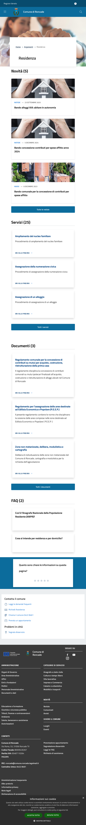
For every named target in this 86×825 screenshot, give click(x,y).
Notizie (17, 102)
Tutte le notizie (43, 209)
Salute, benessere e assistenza (14, 720)
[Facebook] (67, 655)
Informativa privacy (9, 787)
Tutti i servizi (43, 327)
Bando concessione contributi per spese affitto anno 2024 (41, 149)
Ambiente (5, 716)
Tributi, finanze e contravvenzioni (15, 713)
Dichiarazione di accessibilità (13, 794)
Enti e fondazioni (8, 682)
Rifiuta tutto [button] (53, 815)
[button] (43, 821)
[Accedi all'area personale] (75, 3)
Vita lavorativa (50, 679)
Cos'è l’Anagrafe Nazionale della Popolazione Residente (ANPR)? (38, 514)
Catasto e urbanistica (53, 685)
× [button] (83, 798)
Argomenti (28, 46)
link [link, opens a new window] (66, 810)
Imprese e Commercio (53, 682)
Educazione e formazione (12, 706)
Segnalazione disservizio (54, 746)
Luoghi (46, 725)
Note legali (6, 790)
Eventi (46, 729)
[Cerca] (80, 11)
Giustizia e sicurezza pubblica (14, 709)
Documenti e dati (8, 692)
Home (18, 46)
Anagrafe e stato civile (53, 672)
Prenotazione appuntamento (56, 742)
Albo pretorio (7, 783)
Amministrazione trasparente (14, 780)
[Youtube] (73, 655)
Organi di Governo (9, 672)
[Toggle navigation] (4, 11)
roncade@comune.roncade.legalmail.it (22, 763)
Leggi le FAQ (49, 749)
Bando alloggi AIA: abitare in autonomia (35, 107)
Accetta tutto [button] (33, 815)
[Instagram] (67, 658)
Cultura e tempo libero (53, 675)
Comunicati (48, 709)
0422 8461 (21, 766)
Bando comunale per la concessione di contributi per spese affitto (41, 193)
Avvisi (16, 186)
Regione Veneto (10, 3)
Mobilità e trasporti (52, 689)
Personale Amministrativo (12, 689)
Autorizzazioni (7, 723)
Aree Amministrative (10, 675)
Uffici (3, 679)
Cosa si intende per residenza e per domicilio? (39, 538)
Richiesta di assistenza (53, 753)
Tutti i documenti (43, 486)
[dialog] (43, 810)
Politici (4, 685)
